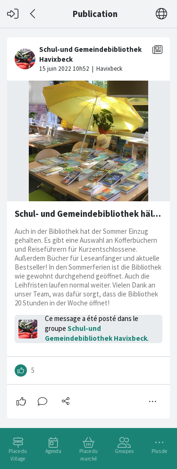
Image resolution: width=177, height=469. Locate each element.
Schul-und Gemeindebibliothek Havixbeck (96, 333)
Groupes (124, 451)
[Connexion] (12, 14)
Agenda (53, 451)
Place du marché (88, 455)
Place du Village (17, 455)
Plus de (159, 451)
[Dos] (33, 14)
